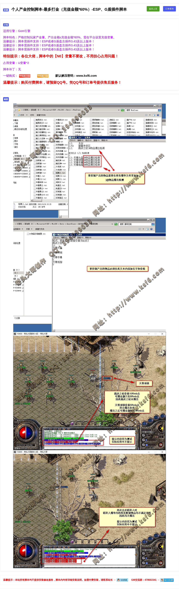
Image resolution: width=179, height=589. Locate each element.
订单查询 (169, 9)
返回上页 (153, 9)
